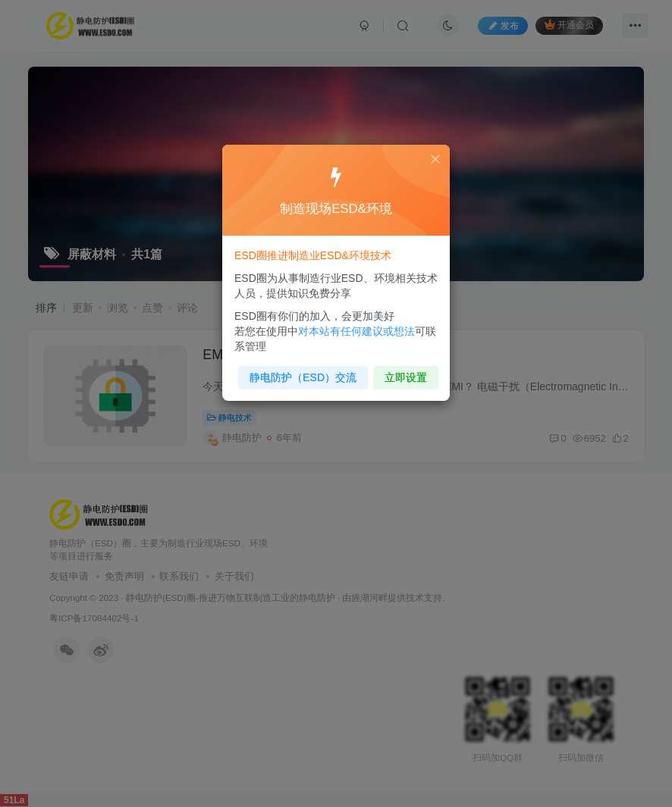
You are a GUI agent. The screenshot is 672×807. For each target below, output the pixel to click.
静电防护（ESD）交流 (304, 373)
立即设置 (402, 373)
